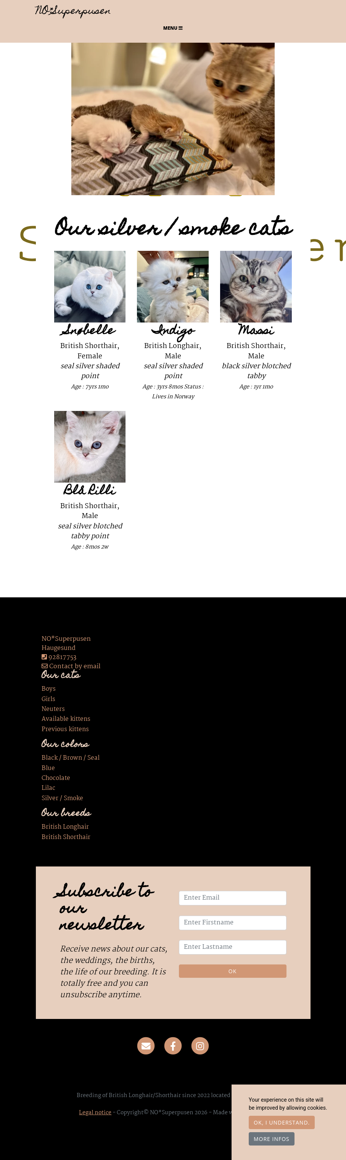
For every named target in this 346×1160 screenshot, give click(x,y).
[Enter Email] (232, 898)
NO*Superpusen (73, 12)
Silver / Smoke (62, 799)
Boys (49, 689)
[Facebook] (173, 1046)
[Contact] (146, 1046)
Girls (48, 699)
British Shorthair (66, 837)
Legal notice (95, 1112)
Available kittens (66, 719)
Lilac (48, 788)
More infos (272, 1138)
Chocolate (56, 778)
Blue (48, 768)
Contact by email (71, 666)
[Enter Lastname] (232, 947)
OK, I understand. (282, 1122)
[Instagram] (200, 1046)
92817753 (62, 657)
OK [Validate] (233, 971)
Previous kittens (65, 730)
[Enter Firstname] (232, 923)
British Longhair (65, 827)
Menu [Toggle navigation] (173, 28)
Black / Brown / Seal (71, 758)
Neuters (53, 709)
